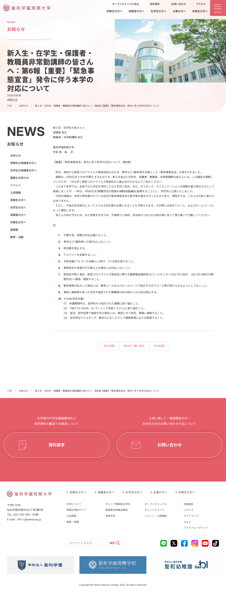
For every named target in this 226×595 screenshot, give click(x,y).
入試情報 (15, 192)
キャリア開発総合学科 (117, 504)
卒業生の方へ (18, 222)
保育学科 (110, 515)
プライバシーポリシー (196, 527)
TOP (9, 105)
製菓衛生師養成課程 (116, 509)
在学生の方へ (18, 207)
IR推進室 (188, 504)
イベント (15, 185)
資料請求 (56, 444)
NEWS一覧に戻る (134, 346)
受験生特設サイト (76, 509)
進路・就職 (72, 521)
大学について (73, 504)
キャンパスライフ (154, 509)
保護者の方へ (18, 215)
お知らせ (12, 99)
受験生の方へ (18, 200)
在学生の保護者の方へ (23, 170)
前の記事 (109, 346)
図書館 (14, 229)
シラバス (189, 509)
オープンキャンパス (156, 504)
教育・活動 (16, 237)
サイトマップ (191, 515)
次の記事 (159, 346)
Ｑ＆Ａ (187, 521)
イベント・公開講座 (156, 515)
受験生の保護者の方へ (23, 163)
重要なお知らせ (19, 178)
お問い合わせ (169, 444)
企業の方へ (160, 492)
